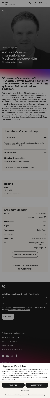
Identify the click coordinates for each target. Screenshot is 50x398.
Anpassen (25, 391)
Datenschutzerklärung (36, 395)
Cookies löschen (11, 395)
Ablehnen (13, 385)
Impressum (22, 395)
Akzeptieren (36, 385)
